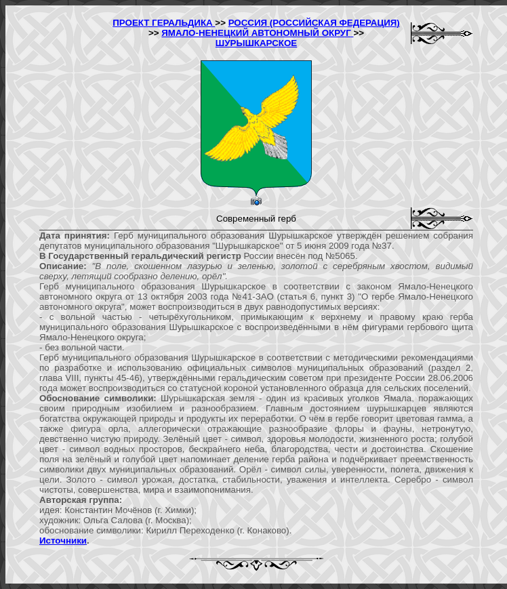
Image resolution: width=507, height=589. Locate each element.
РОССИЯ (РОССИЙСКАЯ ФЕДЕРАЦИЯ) (314, 23)
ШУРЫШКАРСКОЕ (256, 43)
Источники (63, 540)
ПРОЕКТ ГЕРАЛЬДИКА (164, 23)
